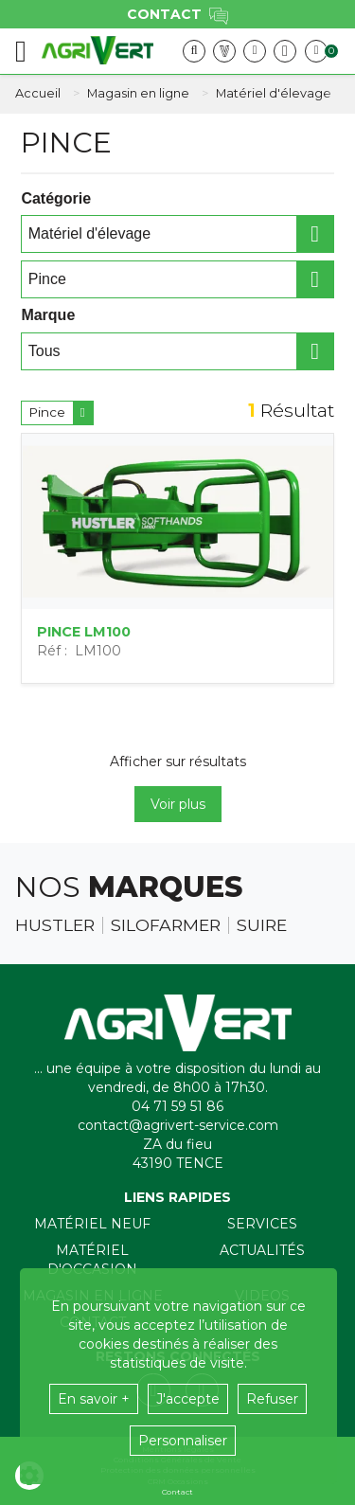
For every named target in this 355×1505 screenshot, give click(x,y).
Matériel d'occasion (92, 1260)
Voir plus (178, 804)
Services (262, 1223)
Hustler (55, 925)
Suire (262, 925)
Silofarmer (166, 925)
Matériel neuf (92, 1223)
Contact (177, 1491)
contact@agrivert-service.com (178, 1125)
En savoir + (94, 1398)
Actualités (262, 1250)
